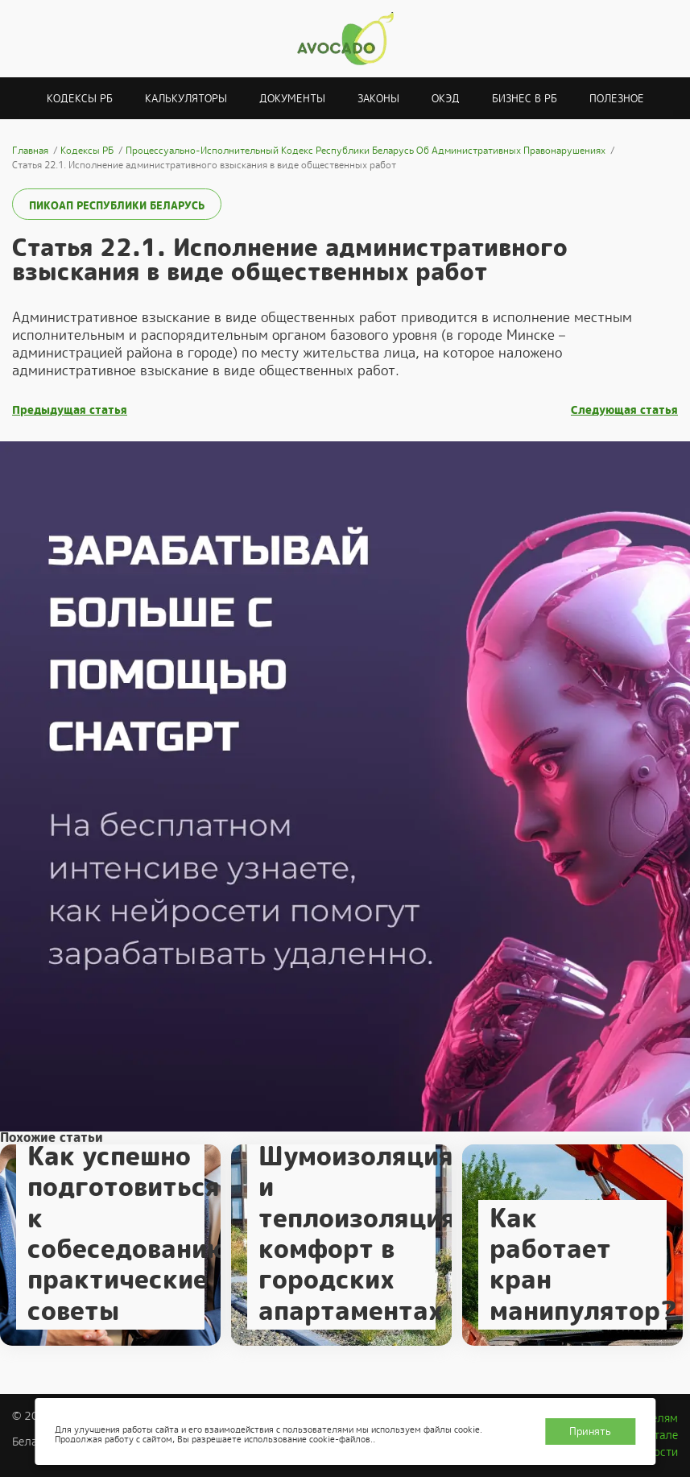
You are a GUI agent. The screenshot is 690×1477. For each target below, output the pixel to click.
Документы (292, 98)
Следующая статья (624, 410)
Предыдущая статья (69, 410)
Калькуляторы (186, 98)
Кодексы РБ (80, 98)
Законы (378, 98)
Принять (590, 1431)
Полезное (616, 98)
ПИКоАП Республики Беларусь (117, 205)
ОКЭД (446, 98)
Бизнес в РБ (524, 98)
